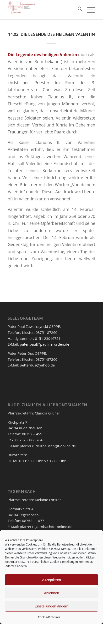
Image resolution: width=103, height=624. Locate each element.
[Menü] (88, 9)
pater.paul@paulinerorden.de (44, 344)
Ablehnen (51, 593)
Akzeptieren (51, 580)
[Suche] (77, 9)
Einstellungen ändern (51, 606)
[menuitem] (77, 9)
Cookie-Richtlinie (49, 617)
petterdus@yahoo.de (37, 365)
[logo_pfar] (43, 9)
